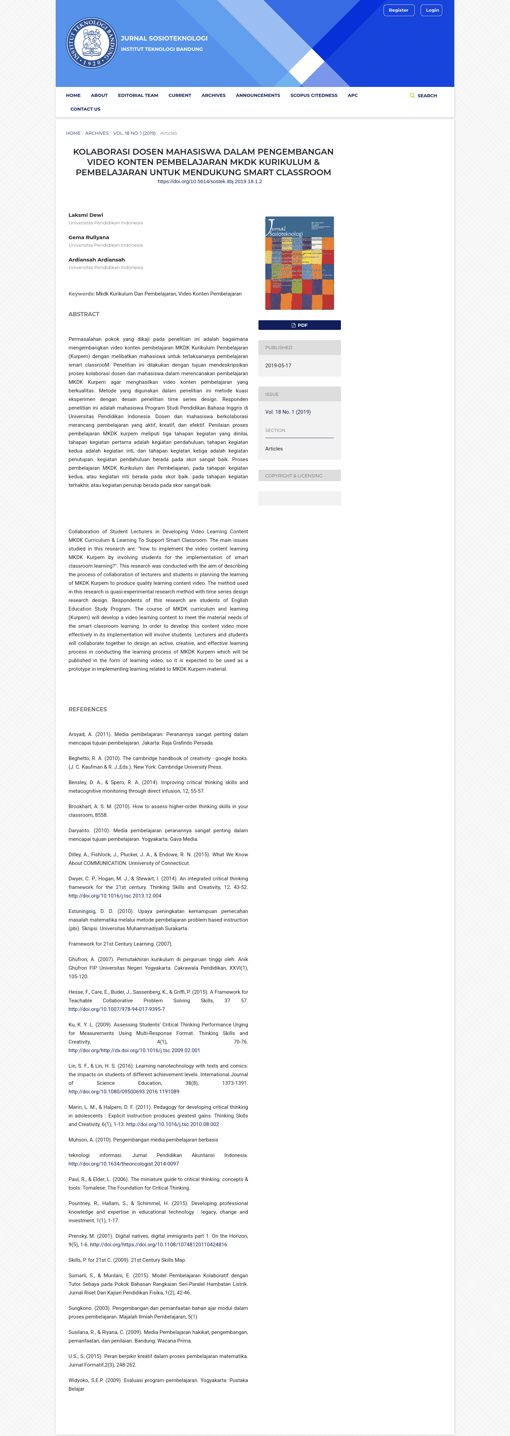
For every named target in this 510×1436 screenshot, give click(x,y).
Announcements (258, 95)
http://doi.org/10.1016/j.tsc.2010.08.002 (172, 1124)
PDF (302, 325)
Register (399, 10)
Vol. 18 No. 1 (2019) (134, 133)
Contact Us (85, 109)
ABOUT (99, 95)
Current (180, 95)
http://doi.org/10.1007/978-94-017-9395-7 (117, 1009)
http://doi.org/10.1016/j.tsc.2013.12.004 (115, 896)
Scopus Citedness (313, 95)
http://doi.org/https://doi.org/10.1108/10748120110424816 (158, 1245)
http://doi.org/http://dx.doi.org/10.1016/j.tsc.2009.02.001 (135, 1050)
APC (353, 95)
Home (73, 95)
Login (432, 10)
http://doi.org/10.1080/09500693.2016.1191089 (124, 1092)
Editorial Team (138, 95)
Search (427, 95)
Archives (214, 95)
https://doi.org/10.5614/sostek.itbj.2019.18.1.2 (210, 181)
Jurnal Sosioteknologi (164, 43)
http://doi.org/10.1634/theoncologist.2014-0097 (124, 1164)
